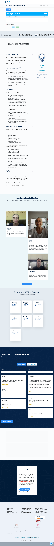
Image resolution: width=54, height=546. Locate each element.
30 (9, 20)
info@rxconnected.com (26, 512)
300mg (8, 9)
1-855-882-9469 (26, 509)
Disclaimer (28, 537)
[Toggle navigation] (47, 2)
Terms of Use (17, 537)
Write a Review (21, 364)
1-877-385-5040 (27, 508)
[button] (19, 55)
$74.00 (16, 20)
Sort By (2, 369)
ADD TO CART (44, 20)
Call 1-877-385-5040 (25, 489)
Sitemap (37, 537)
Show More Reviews (7, 421)
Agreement (33, 537)
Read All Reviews (32, 364)
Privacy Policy (23, 537)
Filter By (29, 369)
